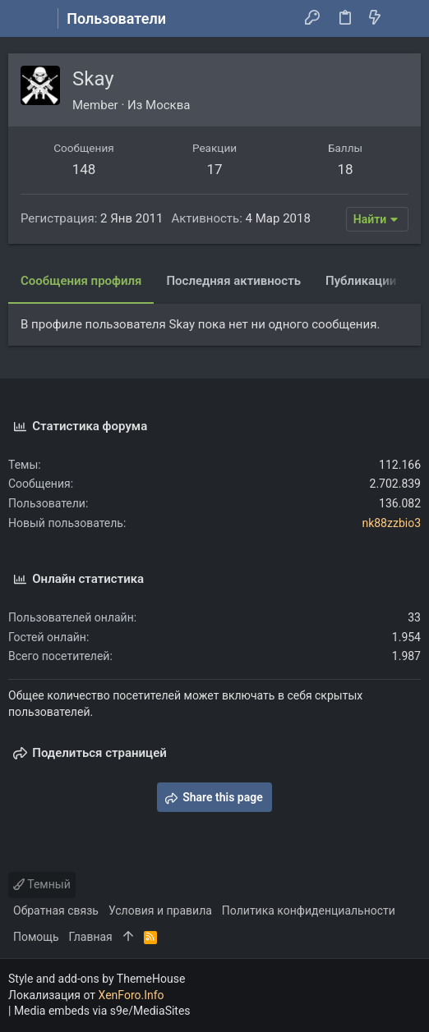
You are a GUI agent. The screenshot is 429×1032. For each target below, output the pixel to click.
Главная (91, 936)
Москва (167, 105)
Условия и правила (160, 910)
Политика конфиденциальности (308, 910)
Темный (42, 884)
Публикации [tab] (360, 280)
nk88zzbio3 (391, 523)
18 (345, 169)
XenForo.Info (131, 995)
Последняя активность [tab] (233, 280)
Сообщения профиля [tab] (81, 280)
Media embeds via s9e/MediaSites (102, 1010)
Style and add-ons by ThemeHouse (96, 978)
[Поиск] (405, 19)
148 (84, 169)
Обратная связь (56, 910)
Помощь (36, 936)
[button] (24, 19)
